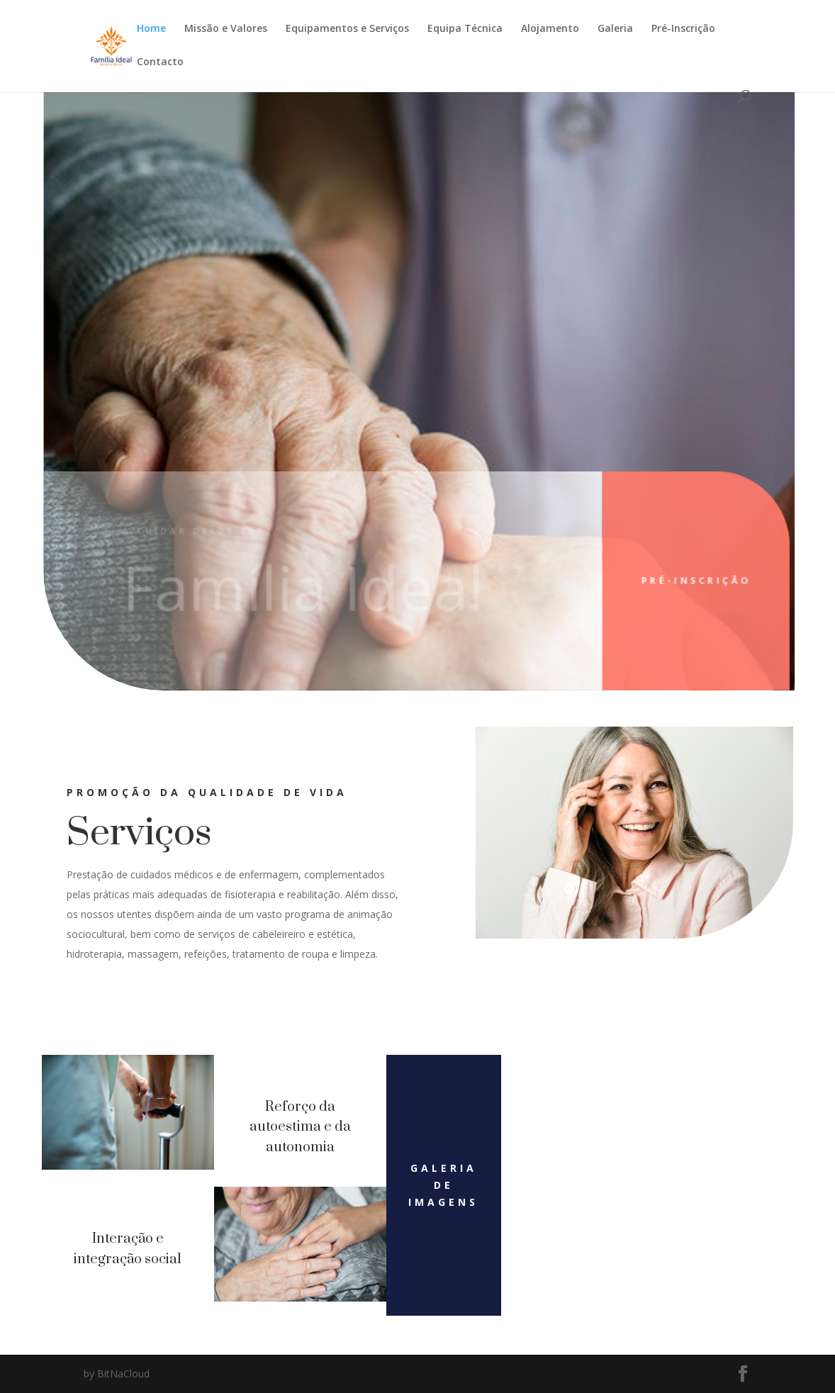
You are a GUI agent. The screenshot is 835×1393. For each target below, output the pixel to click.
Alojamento (550, 29)
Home (151, 29)
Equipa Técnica (465, 29)
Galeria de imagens (443, 1185)
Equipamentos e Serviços (347, 29)
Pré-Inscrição (683, 29)
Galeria (615, 29)
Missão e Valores (225, 29)
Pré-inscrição (674, 580)
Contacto (160, 62)
